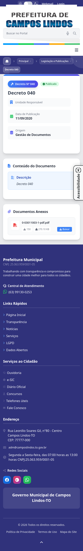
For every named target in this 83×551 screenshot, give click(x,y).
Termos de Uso (47, 532)
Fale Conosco (14, 408)
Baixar (65, 229)
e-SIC (9, 380)
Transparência (15, 322)
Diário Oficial (14, 387)
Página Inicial (14, 315)
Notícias (10, 329)
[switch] (28, 4)
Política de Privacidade (20, 532)
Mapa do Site (68, 532)
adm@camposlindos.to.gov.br (28, 447)
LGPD (8, 343)
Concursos (12, 394)
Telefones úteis (15, 401)
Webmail (47, 4)
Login (61, 4)
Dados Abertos (15, 350)
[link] (41, 16)
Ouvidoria (12, 373)
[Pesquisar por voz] (67, 33)
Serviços (10, 336)
